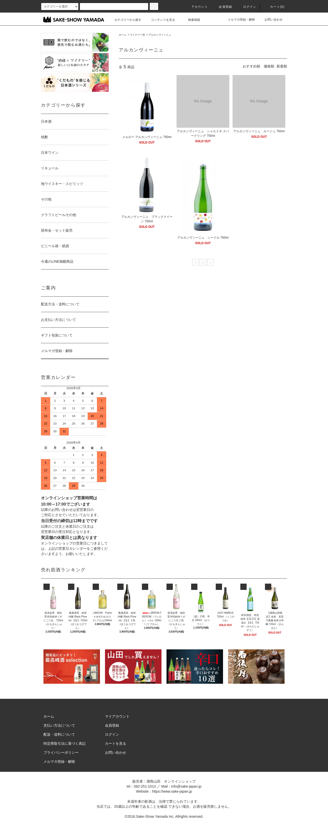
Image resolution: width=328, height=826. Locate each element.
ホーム (122, 34)
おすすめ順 (251, 66)
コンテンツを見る (160, 20)
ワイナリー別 (137, 34)
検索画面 (191, 20)
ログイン (246, 7)
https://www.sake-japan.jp (172, 791)
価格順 (269, 66)
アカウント (196, 7)
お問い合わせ (270, 19)
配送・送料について (59, 734)
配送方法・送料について (60, 304)
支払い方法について (59, 725)
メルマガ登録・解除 (238, 19)
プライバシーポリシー (61, 752)
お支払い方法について (58, 320)
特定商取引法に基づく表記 (64, 743)
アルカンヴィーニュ (159, 34)
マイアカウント (117, 716)
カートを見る (115, 743)
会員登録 (222, 7)
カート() (274, 7)
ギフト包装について (57, 335)
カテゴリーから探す (124, 20)
